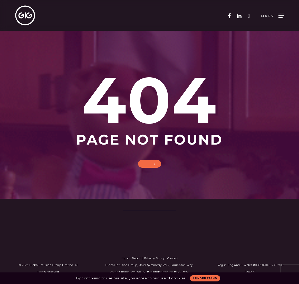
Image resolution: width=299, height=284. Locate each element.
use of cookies (173, 278)
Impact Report (131, 258)
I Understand (205, 278)
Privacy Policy (154, 258)
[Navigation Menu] (272, 15)
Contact (173, 258)
